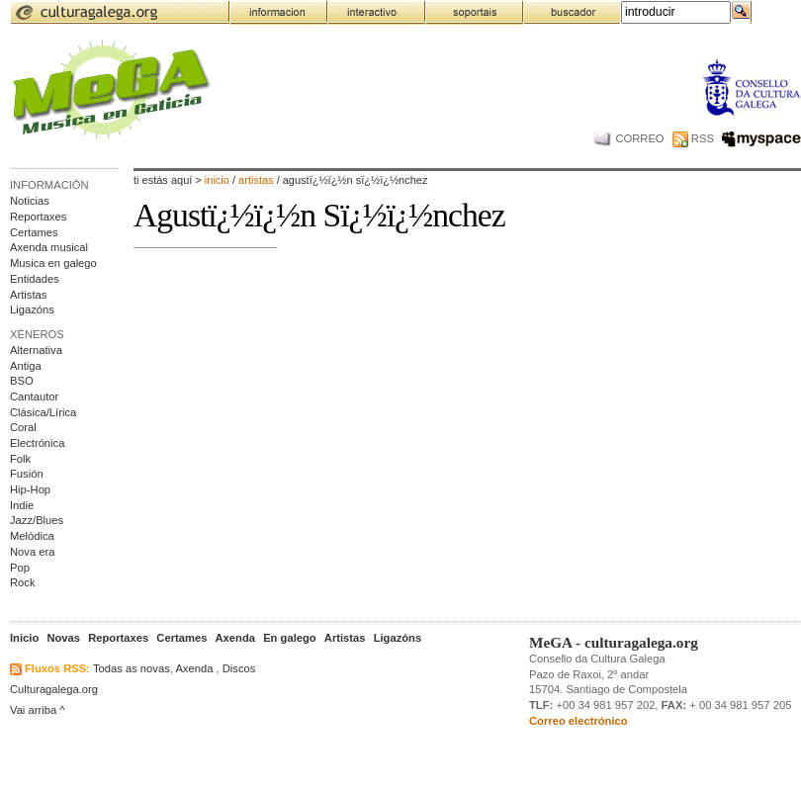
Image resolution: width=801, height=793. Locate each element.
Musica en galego (53, 263)
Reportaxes (38, 216)
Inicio (217, 180)
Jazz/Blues (36, 520)
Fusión (27, 474)
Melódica (32, 536)
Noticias (29, 201)
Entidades (34, 279)
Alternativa (36, 350)
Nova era (32, 552)
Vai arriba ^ (37, 710)
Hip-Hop (30, 489)
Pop (20, 567)
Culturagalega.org (54, 689)
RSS (693, 138)
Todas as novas (131, 668)
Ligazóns (32, 309)
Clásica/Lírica (43, 412)
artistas (257, 180)
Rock (23, 582)
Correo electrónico (578, 721)
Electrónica (37, 443)
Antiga (26, 366)
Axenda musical (49, 247)
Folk (20, 459)
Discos (239, 668)
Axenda (194, 668)
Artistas (28, 295)
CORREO (628, 138)
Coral (23, 427)
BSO (22, 381)
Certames (34, 232)
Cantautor (34, 396)
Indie (22, 505)
